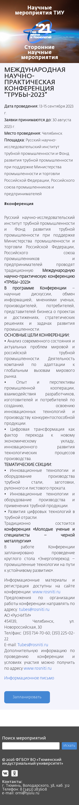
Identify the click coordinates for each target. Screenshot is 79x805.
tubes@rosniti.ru (34, 610)
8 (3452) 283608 (33, 789)
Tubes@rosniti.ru (32, 645)
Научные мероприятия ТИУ (39, 10)
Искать (69, 745)
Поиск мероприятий (24, 738)
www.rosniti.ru (46, 592)
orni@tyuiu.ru (27, 793)
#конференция (18, 204)
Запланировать (27, 697)
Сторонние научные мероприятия (39, 52)
